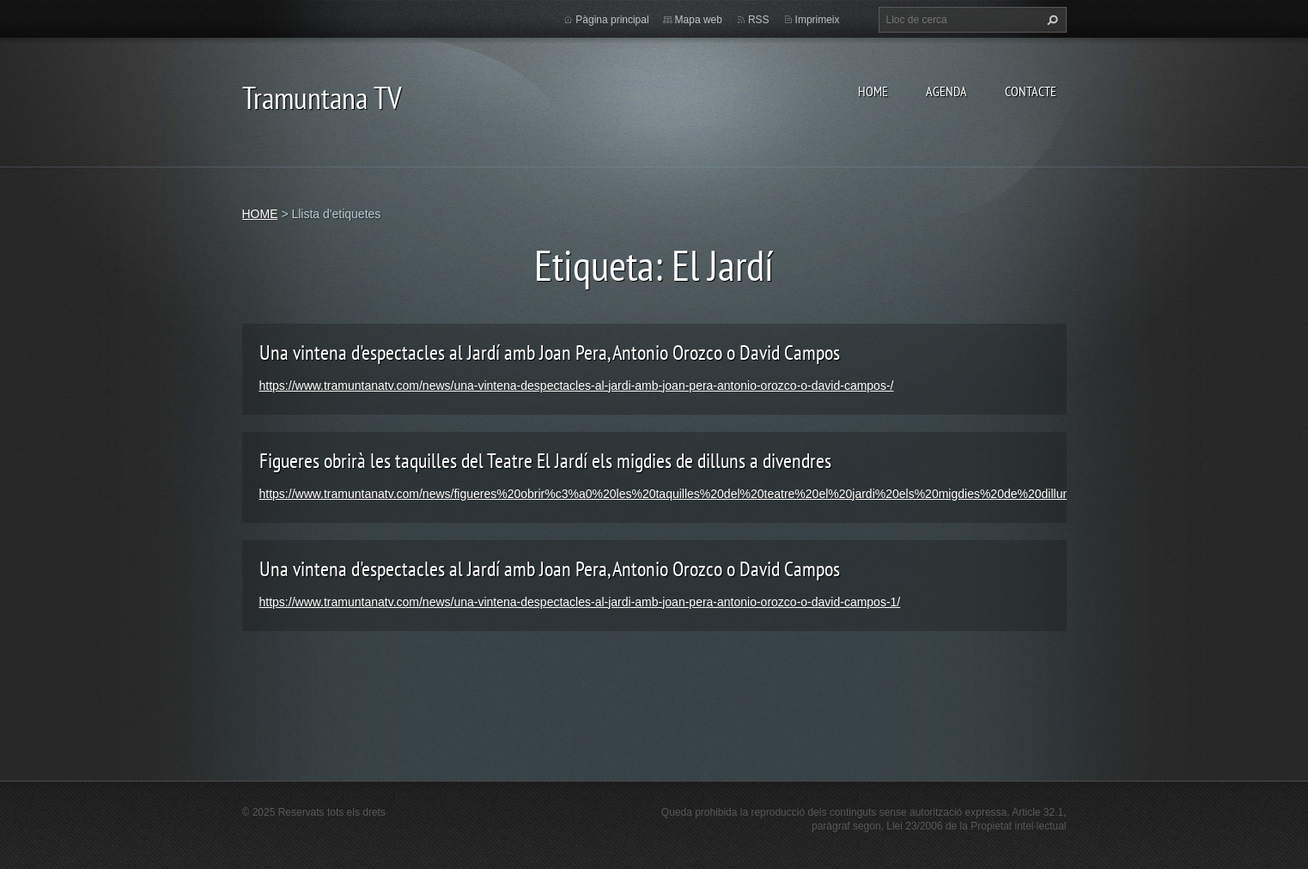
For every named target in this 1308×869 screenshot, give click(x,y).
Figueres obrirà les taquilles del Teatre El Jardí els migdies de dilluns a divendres (545, 460)
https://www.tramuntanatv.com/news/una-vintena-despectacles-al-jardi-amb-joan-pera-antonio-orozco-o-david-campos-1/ (580, 602)
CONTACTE (1030, 91)
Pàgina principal (611, 20)
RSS (759, 20)
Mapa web (698, 20)
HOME (873, 91)
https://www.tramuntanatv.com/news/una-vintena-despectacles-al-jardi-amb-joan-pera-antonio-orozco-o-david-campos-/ (576, 385)
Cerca (1050, 20)
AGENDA (946, 91)
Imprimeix (817, 20)
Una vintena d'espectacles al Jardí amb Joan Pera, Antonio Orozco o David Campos (549, 352)
